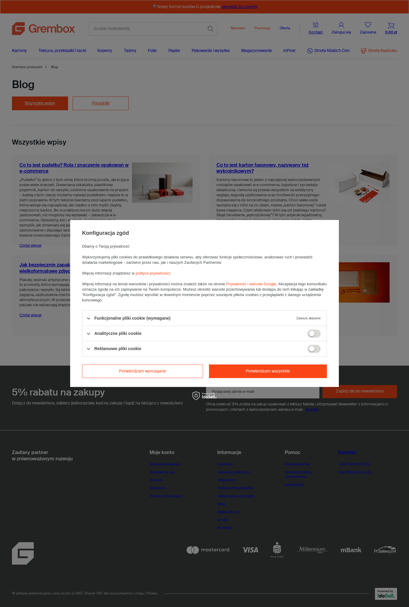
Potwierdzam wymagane (142, 371)
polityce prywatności (153, 273)
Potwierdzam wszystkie (268, 371)
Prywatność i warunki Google (251, 284)
